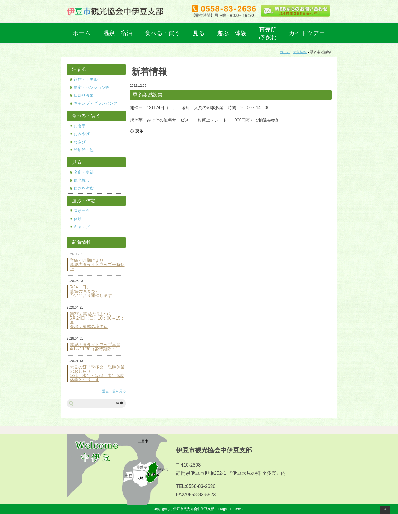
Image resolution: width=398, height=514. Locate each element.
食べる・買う (162, 33)
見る (199, 33)
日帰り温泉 (84, 95)
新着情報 (300, 52)
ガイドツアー (307, 33)
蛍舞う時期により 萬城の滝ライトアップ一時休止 (97, 264)
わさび (80, 142)
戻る (136, 131)
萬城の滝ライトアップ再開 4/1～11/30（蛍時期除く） (95, 347)
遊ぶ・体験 (231, 33)
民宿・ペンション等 (91, 87)
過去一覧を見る (114, 391)
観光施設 (82, 180)
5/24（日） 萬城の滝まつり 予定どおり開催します (91, 291)
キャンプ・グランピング (95, 103)
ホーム (82, 33)
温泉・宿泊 (117, 33)
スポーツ (82, 211)
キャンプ (82, 227)
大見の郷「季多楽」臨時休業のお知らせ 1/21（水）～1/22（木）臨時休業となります (97, 373)
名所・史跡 (84, 172)
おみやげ (82, 134)
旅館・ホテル (86, 79)
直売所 (267, 33)
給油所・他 (84, 150)
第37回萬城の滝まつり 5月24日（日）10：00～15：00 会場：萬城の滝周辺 (97, 320)
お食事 (80, 126)
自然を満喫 (84, 188)
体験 (78, 219)
